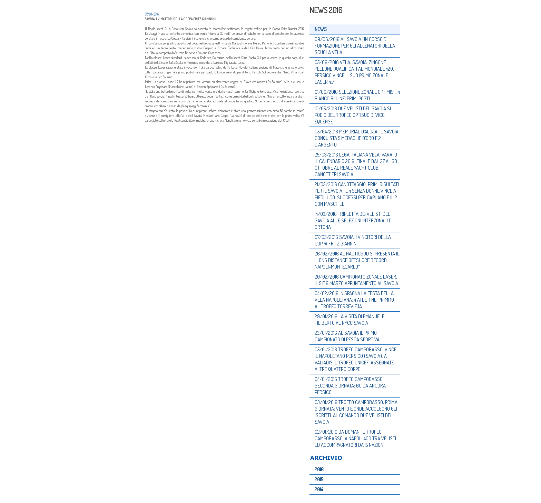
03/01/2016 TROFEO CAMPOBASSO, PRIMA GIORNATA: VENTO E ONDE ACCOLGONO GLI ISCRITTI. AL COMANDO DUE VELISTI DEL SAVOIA (356, 412)
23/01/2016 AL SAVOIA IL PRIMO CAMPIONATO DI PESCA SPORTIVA (347, 336)
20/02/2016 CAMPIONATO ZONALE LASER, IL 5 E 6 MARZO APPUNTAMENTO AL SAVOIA (356, 279)
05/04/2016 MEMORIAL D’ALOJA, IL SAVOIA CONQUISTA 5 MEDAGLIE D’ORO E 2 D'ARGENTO (357, 138)
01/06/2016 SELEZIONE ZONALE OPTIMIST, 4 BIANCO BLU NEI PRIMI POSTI (357, 95)
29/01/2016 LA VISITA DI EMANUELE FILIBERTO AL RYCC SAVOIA (349, 319)
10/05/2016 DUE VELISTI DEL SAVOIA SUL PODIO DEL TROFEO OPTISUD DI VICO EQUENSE (355, 115)
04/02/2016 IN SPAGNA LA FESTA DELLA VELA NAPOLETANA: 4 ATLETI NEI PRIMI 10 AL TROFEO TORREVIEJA (354, 300)
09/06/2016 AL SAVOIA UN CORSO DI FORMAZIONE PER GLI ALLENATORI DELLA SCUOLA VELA (355, 46)
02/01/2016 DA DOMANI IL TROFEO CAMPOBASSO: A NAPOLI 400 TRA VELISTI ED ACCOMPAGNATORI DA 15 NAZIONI (355, 438)
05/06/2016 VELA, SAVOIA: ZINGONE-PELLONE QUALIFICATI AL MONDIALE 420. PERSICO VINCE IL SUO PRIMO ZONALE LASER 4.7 (354, 72)
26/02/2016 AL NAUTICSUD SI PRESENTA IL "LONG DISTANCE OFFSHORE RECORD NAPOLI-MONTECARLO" (357, 260)
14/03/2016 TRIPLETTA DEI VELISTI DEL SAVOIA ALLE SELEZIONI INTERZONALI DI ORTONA (354, 220)
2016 (319, 469)
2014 (319, 489)
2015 (319, 479)
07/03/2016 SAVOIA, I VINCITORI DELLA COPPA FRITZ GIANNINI (353, 240)
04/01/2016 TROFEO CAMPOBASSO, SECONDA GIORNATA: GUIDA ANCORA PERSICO (350, 385)
